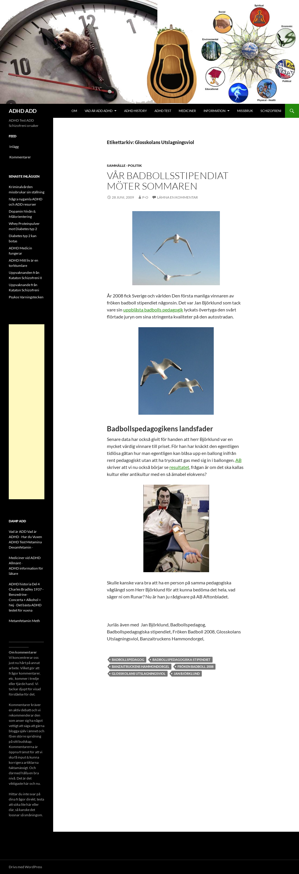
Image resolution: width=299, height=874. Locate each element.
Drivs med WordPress (25, 867)
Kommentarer (20, 157)
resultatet (179, 467)
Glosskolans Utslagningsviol (139, 673)
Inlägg (14, 146)
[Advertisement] (26, 411)
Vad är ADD (18, 531)
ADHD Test (162, 111)
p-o (145, 197)
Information (214, 111)
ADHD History (135, 111)
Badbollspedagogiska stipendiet (181, 659)
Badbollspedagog (128, 659)
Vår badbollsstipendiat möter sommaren (167, 180)
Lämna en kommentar (177, 197)
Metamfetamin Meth (24, 621)
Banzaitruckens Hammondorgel (140, 666)
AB (238, 460)
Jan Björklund (187, 673)
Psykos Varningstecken (26, 297)
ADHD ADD (22, 111)
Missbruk (245, 111)
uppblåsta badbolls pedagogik (153, 309)
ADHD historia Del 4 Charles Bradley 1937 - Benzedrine (26, 589)
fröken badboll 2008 (195, 666)
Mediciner (187, 111)
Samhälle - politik (124, 165)
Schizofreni (270, 111)
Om (74, 111)
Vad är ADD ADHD (98, 111)
